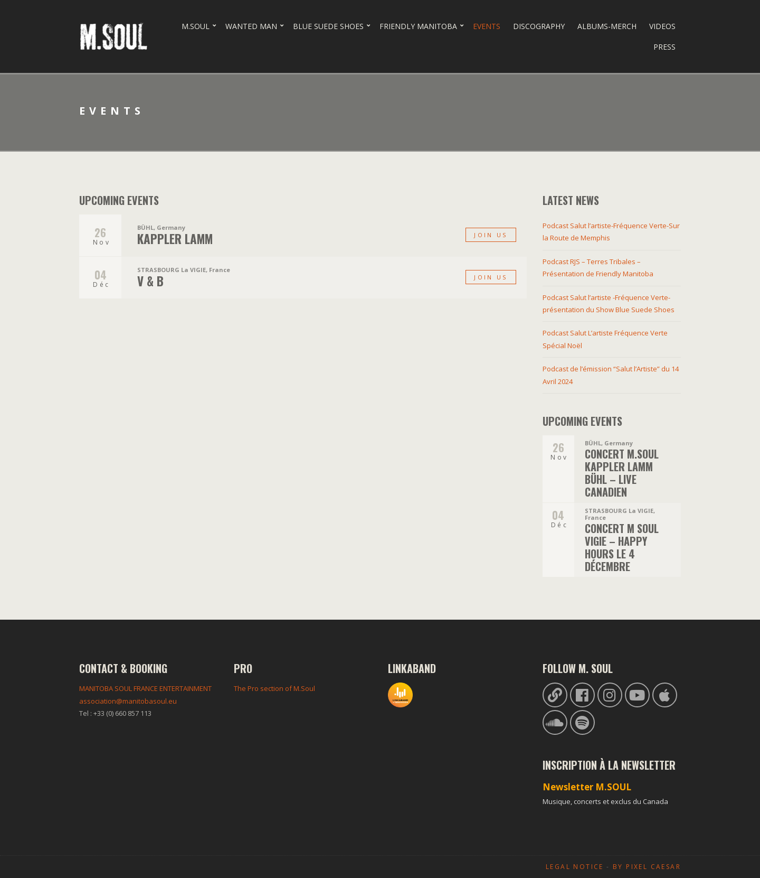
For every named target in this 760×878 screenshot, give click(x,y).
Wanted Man (251, 26)
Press (664, 47)
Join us (490, 235)
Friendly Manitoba (418, 26)
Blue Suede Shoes (328, 26)
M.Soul (196, 26)
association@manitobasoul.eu (128, 701)
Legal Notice (575, 866)
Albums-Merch (606, 26)
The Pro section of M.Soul (274, 688)
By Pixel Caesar (647, 866)
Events (486, 26)
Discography (539, 26)
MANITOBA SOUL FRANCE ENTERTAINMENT (145, 688)
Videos (662, 26)
